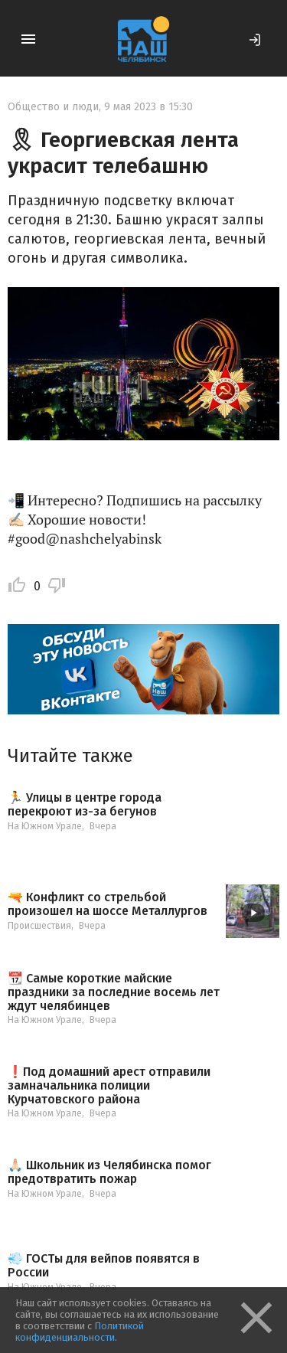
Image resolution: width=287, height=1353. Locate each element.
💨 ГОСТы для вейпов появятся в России (104, 1265)
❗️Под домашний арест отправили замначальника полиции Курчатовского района (109, 1085)
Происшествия (39, 925)
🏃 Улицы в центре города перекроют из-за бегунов (84, 804)
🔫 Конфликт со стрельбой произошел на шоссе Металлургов (107, 904)
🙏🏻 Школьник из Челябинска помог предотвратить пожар (109, 1172)
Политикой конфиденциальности (79, 1331)
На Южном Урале (45, 826)
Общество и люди (53, 107)
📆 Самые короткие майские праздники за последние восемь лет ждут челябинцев (114, 992)
